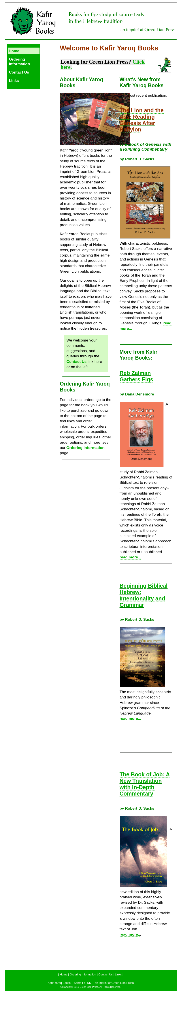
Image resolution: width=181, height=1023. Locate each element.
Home (14, 51)
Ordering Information (19, 61)
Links (14, 80)
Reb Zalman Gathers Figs (136, 376)
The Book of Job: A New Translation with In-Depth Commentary (145, 784)
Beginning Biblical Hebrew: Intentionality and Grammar (144, 595)
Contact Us (19, 72)
